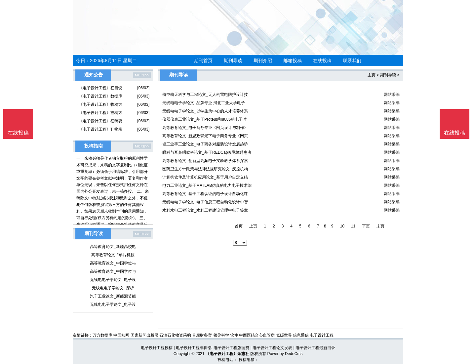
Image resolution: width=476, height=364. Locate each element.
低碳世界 (284, 335)
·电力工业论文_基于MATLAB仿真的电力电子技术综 (206, 185)
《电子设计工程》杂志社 (227, 353)
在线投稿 (322, 60)
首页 (239, 226)
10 (342, 226)
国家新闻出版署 (144, 335)
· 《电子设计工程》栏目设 (99, 88)
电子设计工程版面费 (231, 347)
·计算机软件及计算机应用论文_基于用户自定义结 (204, 177)
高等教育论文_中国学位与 (113, 263)
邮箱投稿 (292, 60)
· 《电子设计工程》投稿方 (99, 112)
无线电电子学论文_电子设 (113, 279)
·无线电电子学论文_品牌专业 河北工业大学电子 (203, 103)
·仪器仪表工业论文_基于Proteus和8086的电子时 (204, 119)
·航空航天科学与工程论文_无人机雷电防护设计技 (204, 94)
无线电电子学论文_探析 (113, 288)
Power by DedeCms (284, 353)
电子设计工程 (322, 335)
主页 (372, 75)
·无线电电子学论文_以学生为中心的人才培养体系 (204, 111)
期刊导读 (233, 60)
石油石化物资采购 (175, 335)
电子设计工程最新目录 (315, 347)
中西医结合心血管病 (257, 335)
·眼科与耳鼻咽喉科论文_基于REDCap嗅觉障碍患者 (206, 152)
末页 (380, 226)
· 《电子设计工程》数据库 (99, 96)
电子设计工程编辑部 (194, 347)
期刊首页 (203, 60)
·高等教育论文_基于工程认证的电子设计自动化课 (204, 193)
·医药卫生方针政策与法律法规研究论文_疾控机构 (204, 169)
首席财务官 (202, 335)
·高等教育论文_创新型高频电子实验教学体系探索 (204, 160)
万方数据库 (102, 335)
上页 (253, 226)
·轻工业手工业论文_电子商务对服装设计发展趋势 (204, 144)
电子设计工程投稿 (157, 347)
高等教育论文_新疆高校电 (113, 246)
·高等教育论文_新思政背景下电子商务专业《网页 (204, 136)
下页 (366, 226)
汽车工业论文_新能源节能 (113, 296)
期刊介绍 (263, 60)
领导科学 (221, 335)
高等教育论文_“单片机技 (113, 255)
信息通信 (301, 335)
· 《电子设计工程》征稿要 (99, 121)
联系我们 (352, 60)
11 (353, 226)
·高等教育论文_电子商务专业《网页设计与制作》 (204, 127)
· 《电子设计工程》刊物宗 (99, 129)
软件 (234, 335)
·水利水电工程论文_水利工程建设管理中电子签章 (204, 210)
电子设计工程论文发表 (272, 347)
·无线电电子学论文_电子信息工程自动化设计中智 (204, 202)
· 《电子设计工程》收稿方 (99, 104)
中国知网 (121, 335)
